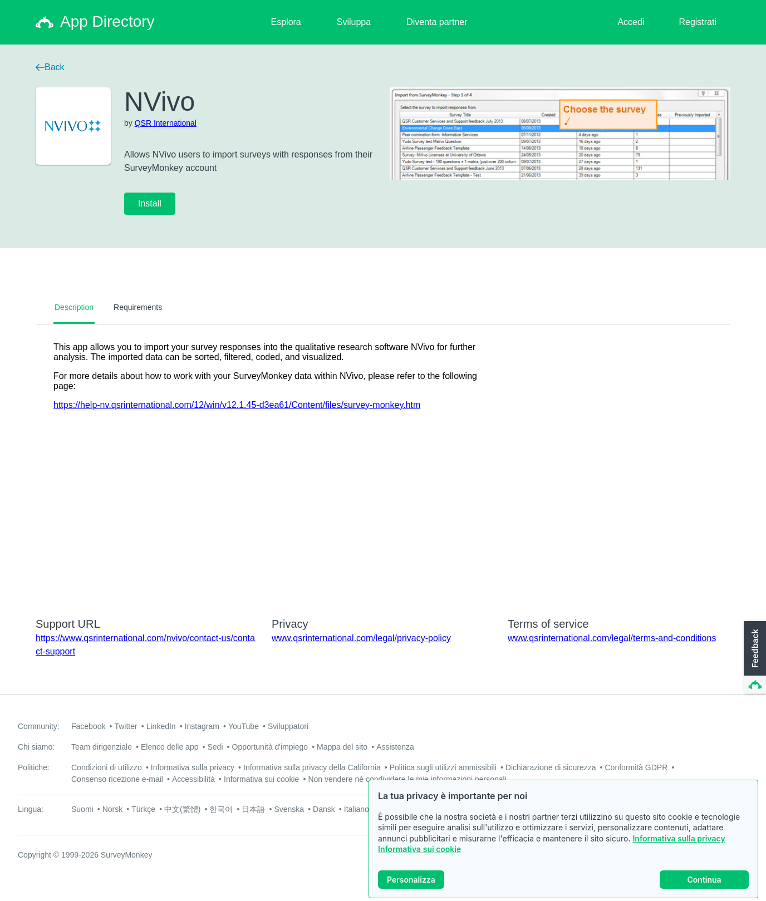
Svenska (289, 809)
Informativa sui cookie (419, 849)
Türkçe (143, 809)
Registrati (697, 22)
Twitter (125, 726)
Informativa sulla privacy (678, 838)
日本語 (253, 809)
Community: (39, 726)
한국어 (221, 809)
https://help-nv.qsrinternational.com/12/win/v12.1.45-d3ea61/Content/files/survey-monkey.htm (236, 405)
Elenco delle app (170, 746)
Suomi (82, 809)
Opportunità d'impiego (270, 746)
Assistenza (395, 746)
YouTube (243, 726)
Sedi (215, 746)
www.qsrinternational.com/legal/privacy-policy (361, 638)
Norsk (112, 809)
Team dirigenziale (101, 746)
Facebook (88, 726)
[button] (754, 657)
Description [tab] (74, 307)
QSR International (166, 123)
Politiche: (34, 767)
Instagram (202, 726)
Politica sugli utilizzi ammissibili (443, 767)
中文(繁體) (182, 809)
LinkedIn (161, 726)
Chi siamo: (36, 746)
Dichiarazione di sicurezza (550, 767)
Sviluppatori (288, 726)
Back (50, 67)
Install (149, 203)
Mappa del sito (342, 746)
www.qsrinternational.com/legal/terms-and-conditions (612, 638)
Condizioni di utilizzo (106, 767)
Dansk (324, 809)
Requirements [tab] (138, 307)
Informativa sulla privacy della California (312, 767)
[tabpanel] (383, 463)
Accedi (630, 22)
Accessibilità (193, 779)
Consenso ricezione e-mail (117, 779)
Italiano (356, 809)
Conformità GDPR (636, 767)
